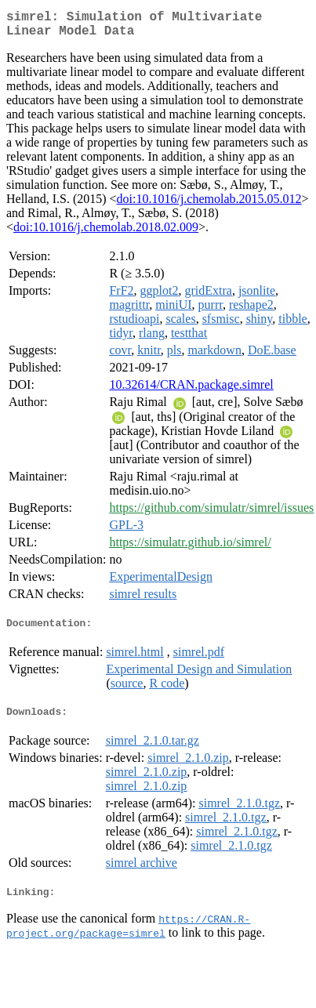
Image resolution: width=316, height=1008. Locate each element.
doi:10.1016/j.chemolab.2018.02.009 (105, 233)
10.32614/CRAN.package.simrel (191, 390)
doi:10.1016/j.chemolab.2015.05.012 (209, 205)
